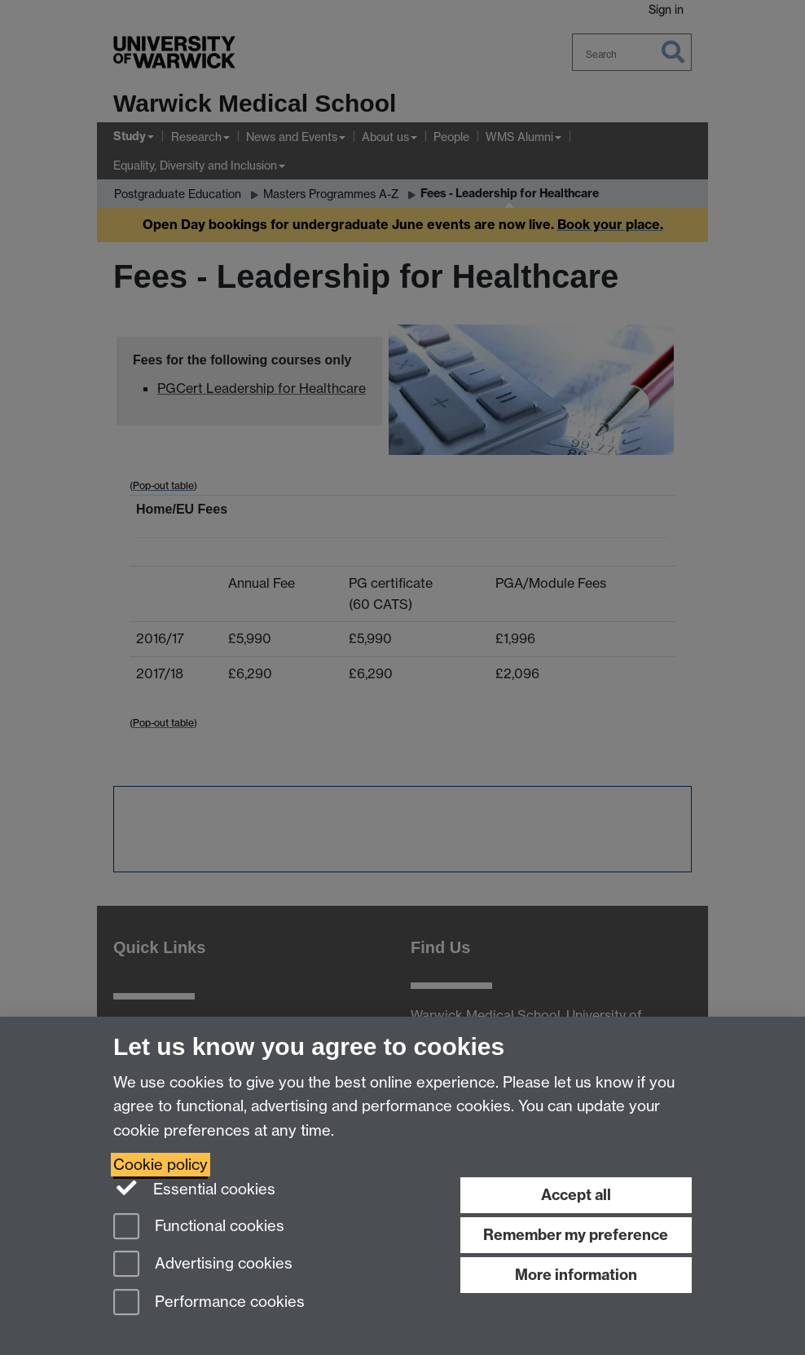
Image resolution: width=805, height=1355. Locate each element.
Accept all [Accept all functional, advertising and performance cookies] (576, 1194)
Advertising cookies (203, 1265)
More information (576, 1274)
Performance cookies (209, 1303)
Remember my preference (575, 1234)
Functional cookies (198, 1227)
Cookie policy (160, 1164)
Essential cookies (194, 1187)
